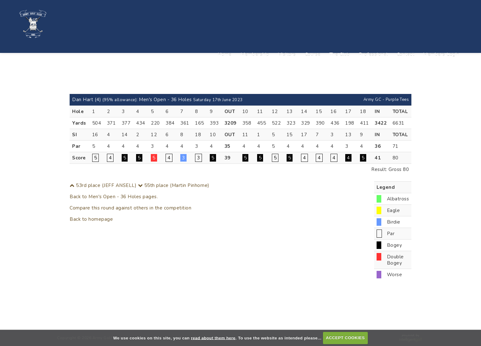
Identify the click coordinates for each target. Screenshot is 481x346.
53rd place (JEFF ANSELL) (103, 185)
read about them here (213, 337)
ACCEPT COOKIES (345, 337)
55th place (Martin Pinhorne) (173, 185)
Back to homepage (91, 219)
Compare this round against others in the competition (130, 208)
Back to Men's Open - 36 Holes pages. (114, 197)
